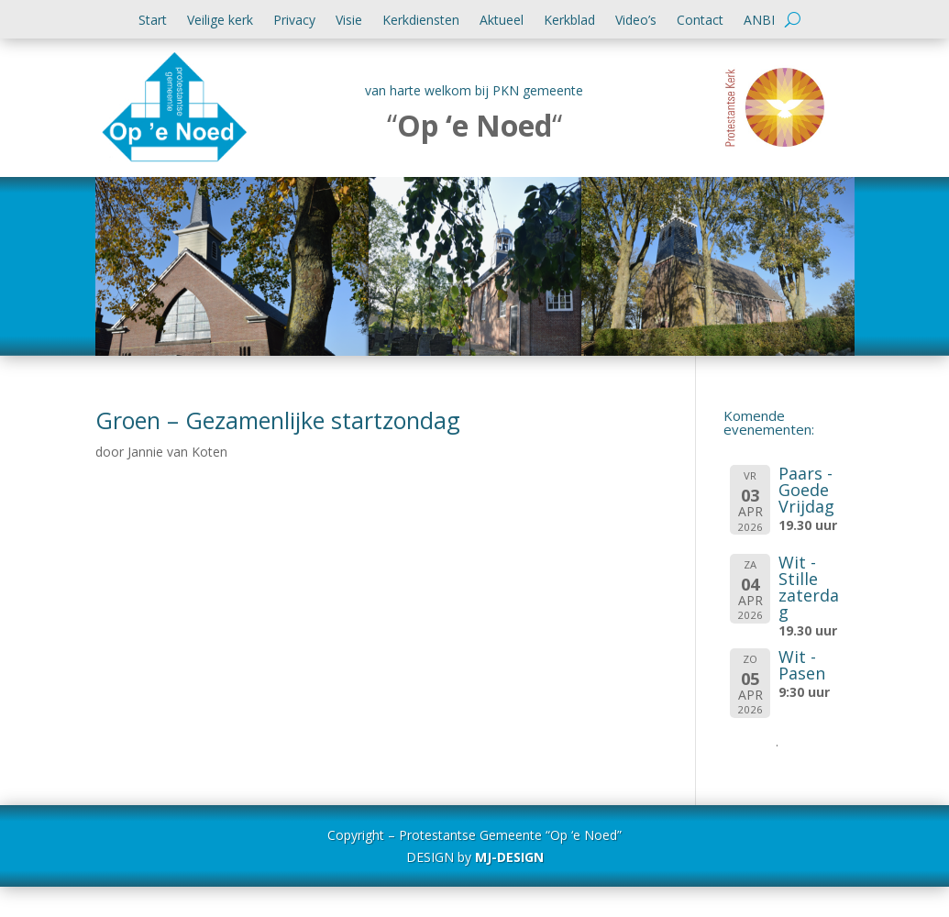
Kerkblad (569, 21)
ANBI (759, 21)
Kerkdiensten (420, 21)
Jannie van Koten (177, 451)
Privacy (294, 21)
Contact (700, 21)
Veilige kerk (220, 21)
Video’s (636, 21)
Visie (349, 21)
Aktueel (502, 21)
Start (152, 21)
